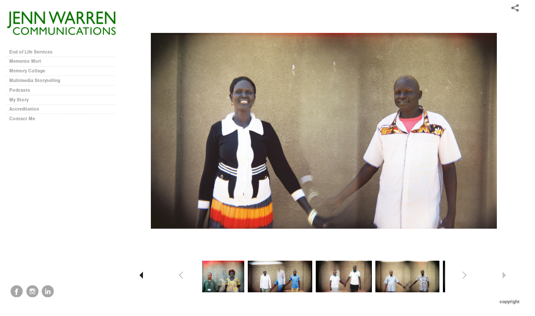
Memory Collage (30, 71)
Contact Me (22, 119)
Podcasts (22, 90)
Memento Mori (25, 61)
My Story (19, 100)
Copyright (509, 302)
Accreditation (24, 109)
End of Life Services (31, 52)
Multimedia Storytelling (37, 80)
